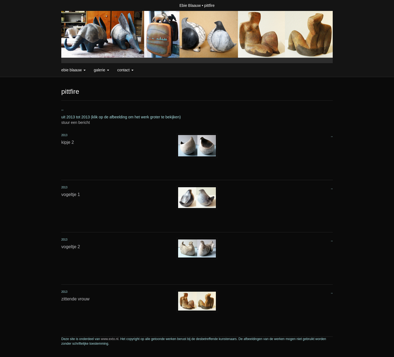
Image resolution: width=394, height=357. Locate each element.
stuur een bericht (75, 122)
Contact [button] (125, 70)
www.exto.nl (109, 339)
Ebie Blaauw (190, 5)
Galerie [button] (101, 70)
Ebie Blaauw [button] (73, 70)
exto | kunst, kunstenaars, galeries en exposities (76, 5)
